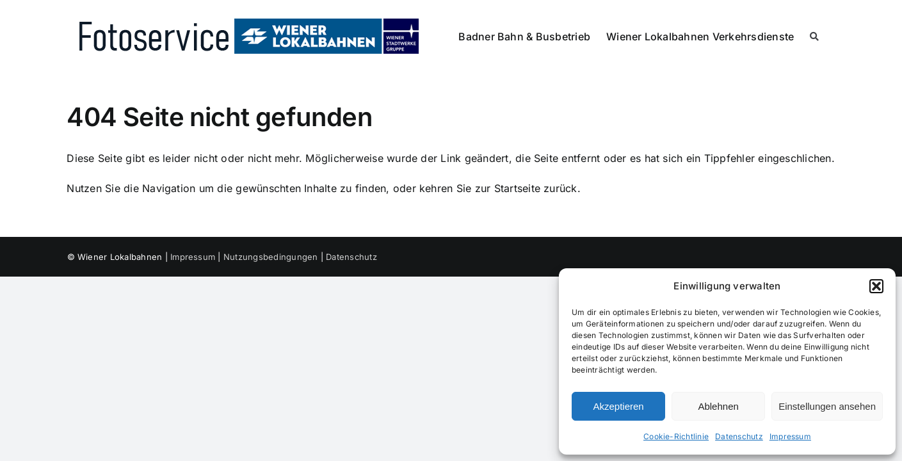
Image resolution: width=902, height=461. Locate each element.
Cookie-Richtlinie (676, 436)
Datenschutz (739, 436)
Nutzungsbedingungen (270, 257)
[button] (876, 286)
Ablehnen (718, 406)
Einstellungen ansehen (827, 406)
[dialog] (727, 361)
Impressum (790, 436)
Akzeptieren (618, 406)
